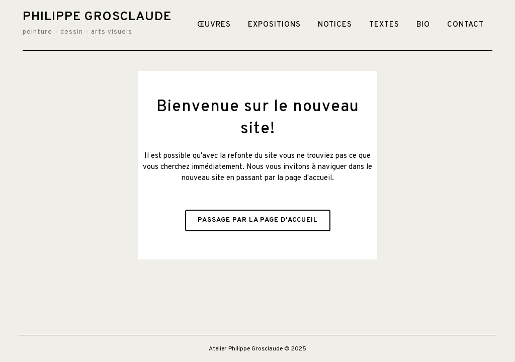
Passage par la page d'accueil (258, 220)
